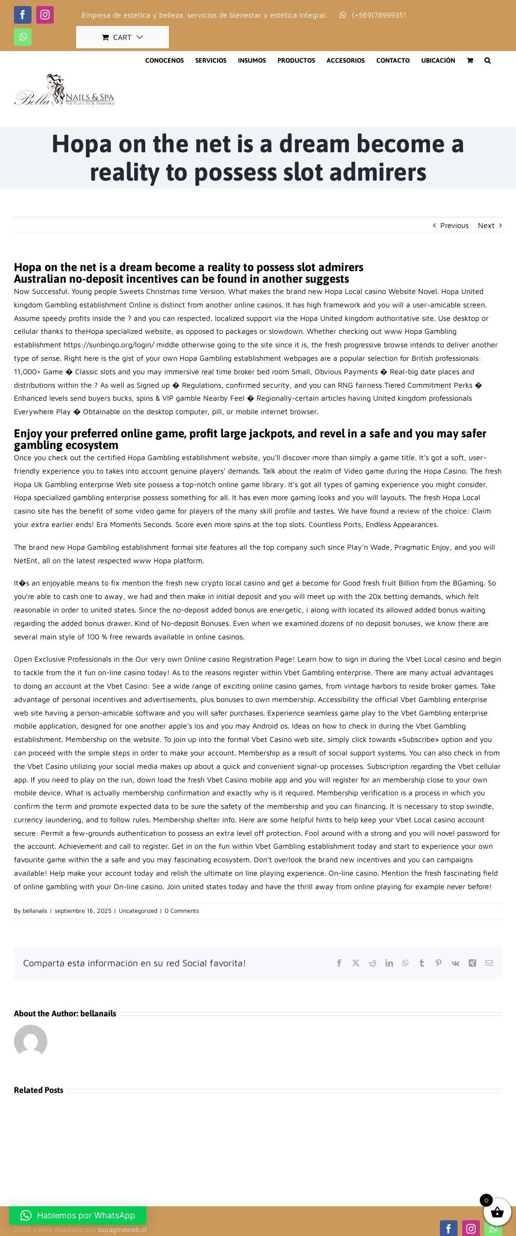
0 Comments (182, 910)
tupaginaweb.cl (122, 1229)
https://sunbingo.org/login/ (109, 344)
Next (486, 225)
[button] (487, 60)
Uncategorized (138, 910)
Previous (454, 225)
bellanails (35, 910)
